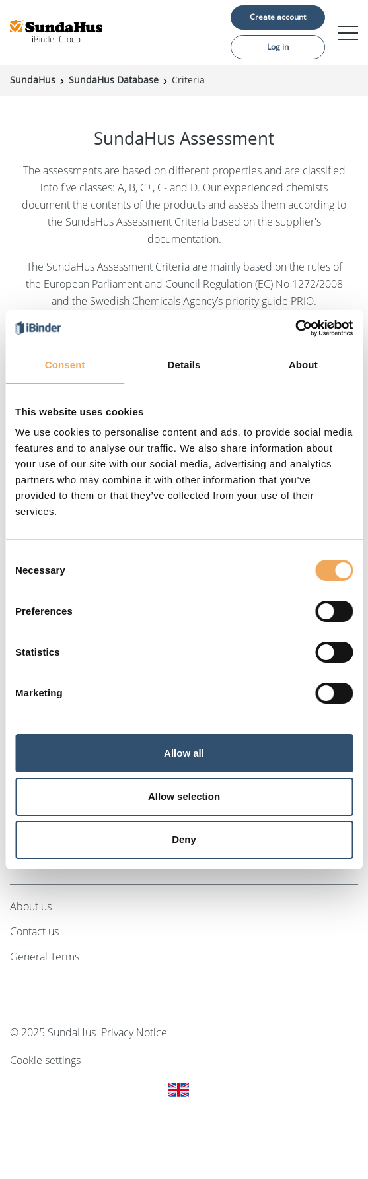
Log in (278, 46)
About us (31, 906)
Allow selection (184, 796)
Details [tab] (184, 364)
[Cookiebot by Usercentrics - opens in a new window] (295, 328)
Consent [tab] (65, 364)
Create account (278, 16)
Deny (184, 839)
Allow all (184, 752)
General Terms (44, 956)
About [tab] (303, 364)
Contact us (34, 931)
